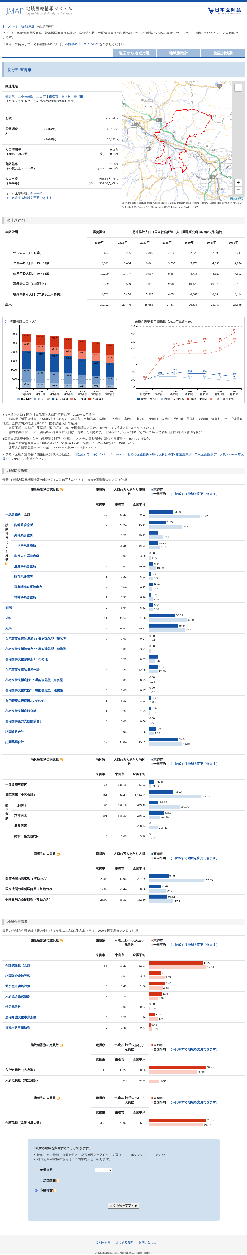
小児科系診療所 (25, 545)
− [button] (238, 190)
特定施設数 (13, 1006)
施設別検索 (223, 53)
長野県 (10, 96)
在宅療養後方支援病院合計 (24, 721)
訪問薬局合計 (14, 742)
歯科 (8, 618)
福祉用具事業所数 (17, 1027)
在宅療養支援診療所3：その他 (26, 659)
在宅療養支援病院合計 (20, 711)
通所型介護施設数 (17, 986)
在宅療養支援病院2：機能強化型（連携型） (35, 690)
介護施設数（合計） (19, 965)
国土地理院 (236, 198)
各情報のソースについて (82, 44)
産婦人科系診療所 (26, 556)
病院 (8, 607)
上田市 (41, 96)
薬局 (8, 628)
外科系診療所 (23, 535)
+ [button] (238, 183)
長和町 (78, 96)
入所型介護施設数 (17, 996)
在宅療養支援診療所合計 (22, 670)
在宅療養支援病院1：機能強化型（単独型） (35, 680)
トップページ (10, 26)
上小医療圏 (25, 96)
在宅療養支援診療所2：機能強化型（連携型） (37, 649)
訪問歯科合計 (14, 732)
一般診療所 (13, 514)
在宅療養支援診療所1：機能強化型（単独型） (37, 638)
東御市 (53, 96)
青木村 (66, 96)
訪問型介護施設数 (17, 976)
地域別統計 (27, 26)
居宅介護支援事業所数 (20, 1017)
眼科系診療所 (23, 576)
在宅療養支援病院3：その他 (24, 700)
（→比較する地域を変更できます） (194, 494)
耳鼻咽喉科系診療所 (28, 587)
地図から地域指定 (134, 53)
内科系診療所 (23, 525)
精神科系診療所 (25, 597)
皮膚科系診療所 (25, 566)
